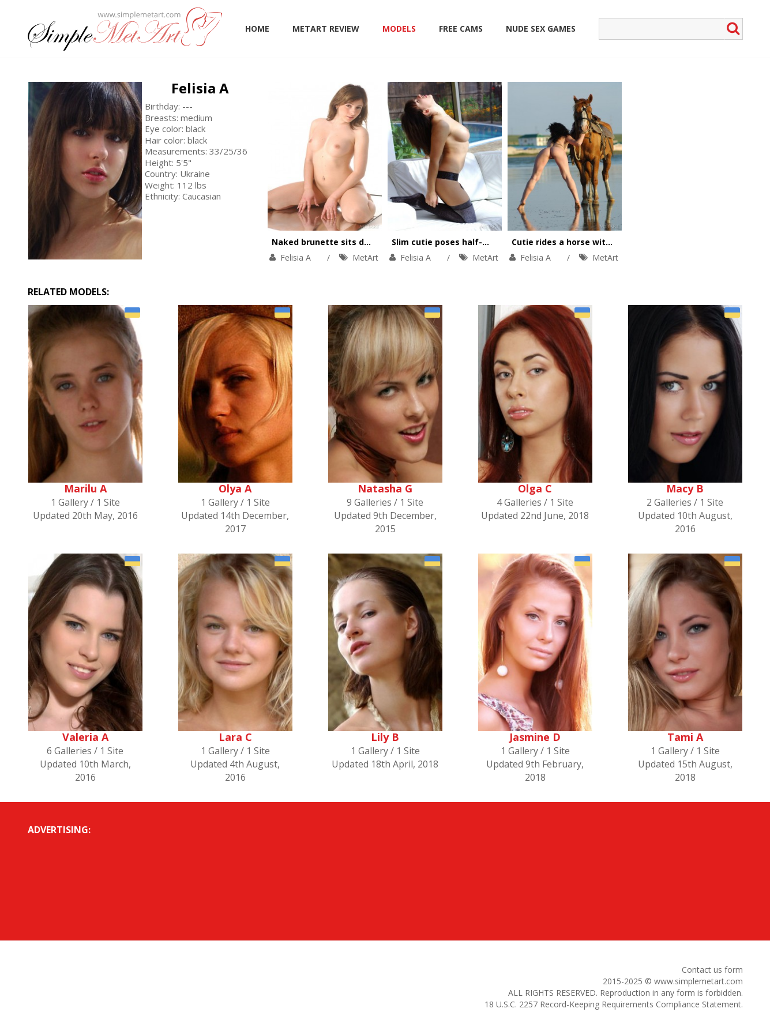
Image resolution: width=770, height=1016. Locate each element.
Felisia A (200, 87)
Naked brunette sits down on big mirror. (356, 241)
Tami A (685, 737)
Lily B (385, 737)
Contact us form (712, 969)
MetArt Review (325, 28)
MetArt (365, 257)
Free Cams (461, 28)
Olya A (235, 488)
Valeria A (85, 737)
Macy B (685, 488)
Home (257, 28)
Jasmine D (535, 737)
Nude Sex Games (541, 28)
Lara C (235, 737)
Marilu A (85, 488)
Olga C (535, 488)
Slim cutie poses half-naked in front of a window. (495, 241)
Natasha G (385, 488)
